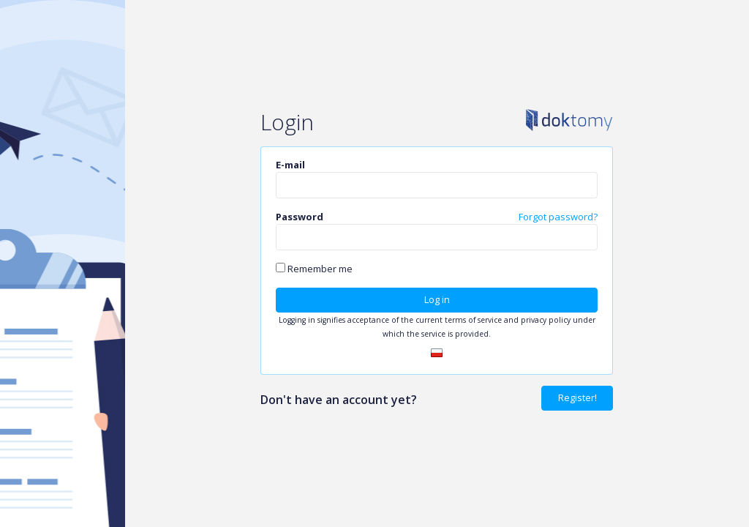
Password (299, 216)
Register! (577, 397)
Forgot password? (558, 216)
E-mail (290, 164)
